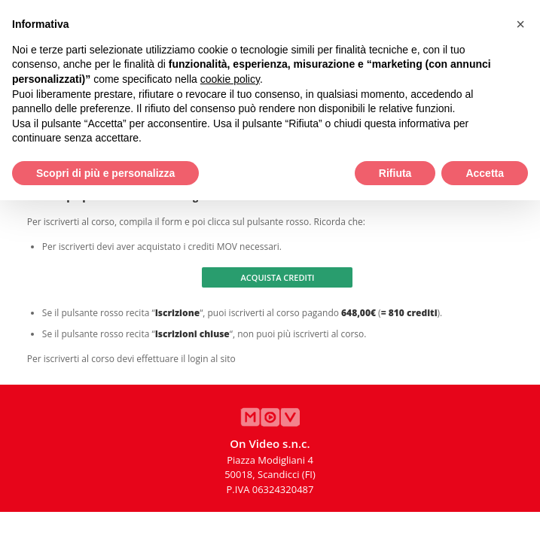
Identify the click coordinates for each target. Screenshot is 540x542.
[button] (520, 24)
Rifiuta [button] (395, 173)
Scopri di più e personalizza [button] (105, 173)
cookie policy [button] (230, 79)
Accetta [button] (484, 173)
